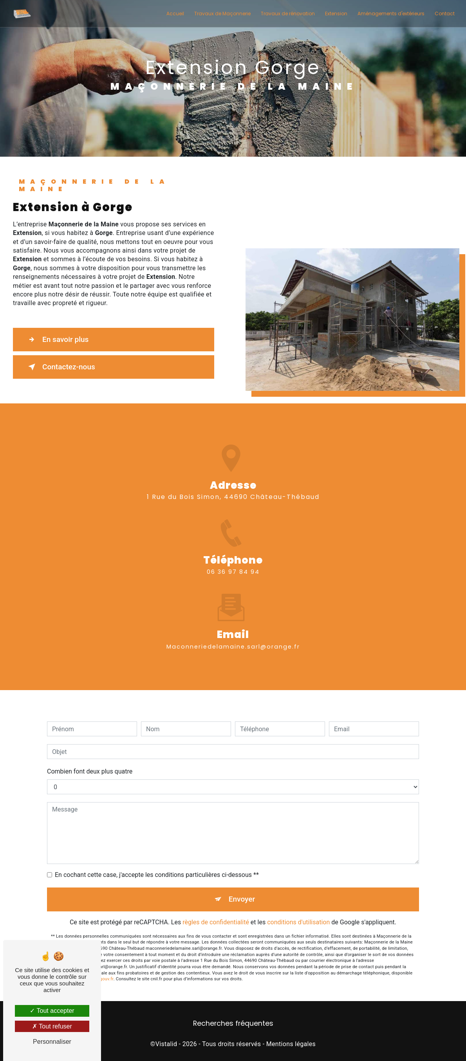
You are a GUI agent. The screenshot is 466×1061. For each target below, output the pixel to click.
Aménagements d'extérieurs (391, 13)
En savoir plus (57, 339)
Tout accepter (52, 1010)
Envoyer (242, 887)
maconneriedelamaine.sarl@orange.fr (233, 635)
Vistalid (166, 1044)
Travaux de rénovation (288, 13)
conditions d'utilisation (298, 911)
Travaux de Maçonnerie (222, 13)
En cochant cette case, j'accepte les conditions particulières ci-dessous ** (157, 863)
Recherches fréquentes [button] (233, 1023)
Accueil (175, 13)
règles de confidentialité (215, 911)
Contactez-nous (60, 367)
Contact (445, 13)
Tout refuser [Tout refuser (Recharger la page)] (52, 1026)
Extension (336, 13)
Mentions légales (291, 1044)
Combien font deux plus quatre (89, 760)
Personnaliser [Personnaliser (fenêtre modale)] (52, 1041)
